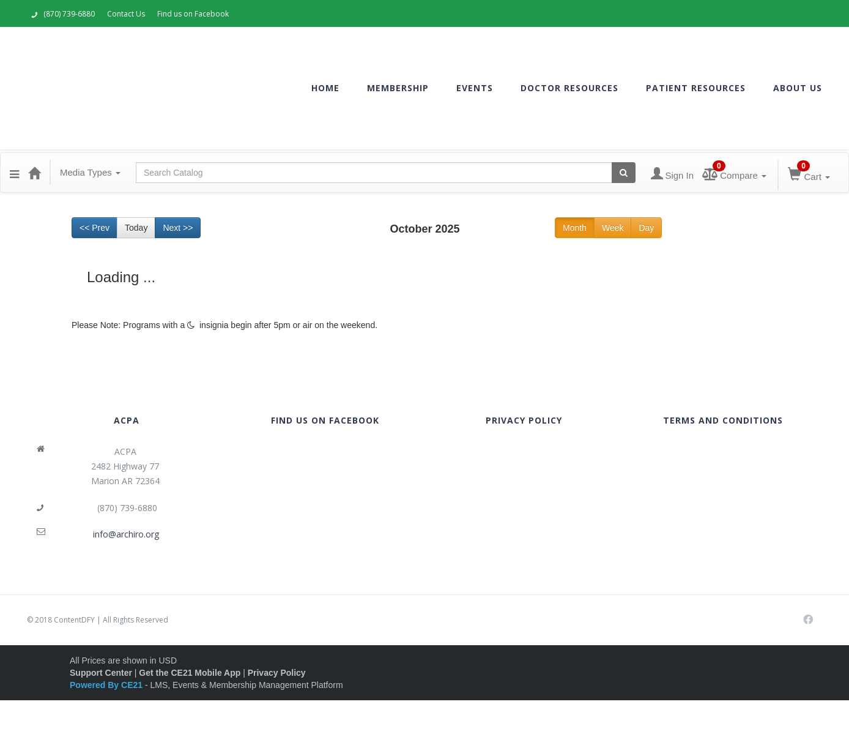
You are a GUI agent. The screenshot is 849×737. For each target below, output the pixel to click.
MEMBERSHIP (398, 88)
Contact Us (126, 14)
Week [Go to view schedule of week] (613, 228)
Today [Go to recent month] (136, 228)
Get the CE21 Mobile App (189, 673)
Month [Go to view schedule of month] (575, 228)
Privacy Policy (277, 673)
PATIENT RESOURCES (696, 88)
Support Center (101, 673)
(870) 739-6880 (63, 14)
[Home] (34, 172)
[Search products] (624, 172)
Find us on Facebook (193, 14)
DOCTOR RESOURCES (569, 88)
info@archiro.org (126, 534)
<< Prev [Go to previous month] (94, 228)
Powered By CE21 (107, 685)
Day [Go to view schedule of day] (646, 228)
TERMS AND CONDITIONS (723, 420)
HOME (325, 88)
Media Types (90, 172)
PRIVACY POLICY (524, 420)
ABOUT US (797, 88)
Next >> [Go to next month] (178, 228)
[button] (14, 172)
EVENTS (474, 88)
